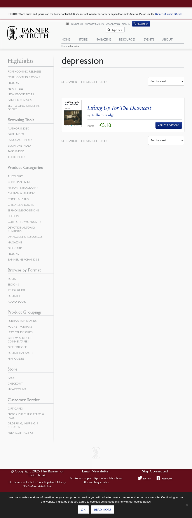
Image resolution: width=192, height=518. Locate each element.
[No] (186, 505)
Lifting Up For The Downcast (119, 104)
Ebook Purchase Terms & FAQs (26, 412)
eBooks (13, 80)
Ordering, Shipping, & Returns (23, 422)
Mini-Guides (16, 355)
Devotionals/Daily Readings (21, 226)
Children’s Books (21, 201)
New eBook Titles (21, 91)
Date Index (16, 131)
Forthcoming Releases (24, 68)
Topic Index (16, 154)
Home (64, 43)
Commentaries (18, 196)
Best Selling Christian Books (24, 104)
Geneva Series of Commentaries (20, 336)
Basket (13, 374)
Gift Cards (16, 405)
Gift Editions (17, 344)
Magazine (103, 34)
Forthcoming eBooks (24, 74)
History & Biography (23, 184)
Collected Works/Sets (24, 218)
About (167, 34)
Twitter (144, 478)
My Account (17, 386)
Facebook (164, 478)
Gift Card (15, 245)
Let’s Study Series (20, 329)
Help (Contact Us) (21, 429)
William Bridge (102, 112)
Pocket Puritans (20, 323)
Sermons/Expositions (23, 207)
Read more (102, 509)
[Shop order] (166, 78)
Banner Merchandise (23, 256)
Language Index (20, 136)
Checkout (15, 380)
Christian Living (19, 179)
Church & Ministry (21, 190)
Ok (83, 509)
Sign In (147, 24)
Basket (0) (164, 24)
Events (149, 34)
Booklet (14, 292)
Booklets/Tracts (20, 349)
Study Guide (17, 287)
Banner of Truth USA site (169, 14)
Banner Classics (19, 97)
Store (83, 34)
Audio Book (17, 298)
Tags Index (16, 148)
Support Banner (115, 24)
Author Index (18, 125)
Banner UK (98, 24)
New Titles (15, 85)
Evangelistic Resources (25, 233)
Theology (15, 173)
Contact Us (134, 24)
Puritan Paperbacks (22, 317)
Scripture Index (19, 142)
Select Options (169, 122)
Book (12, 275)
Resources (127, 34)
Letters (13, 213)
